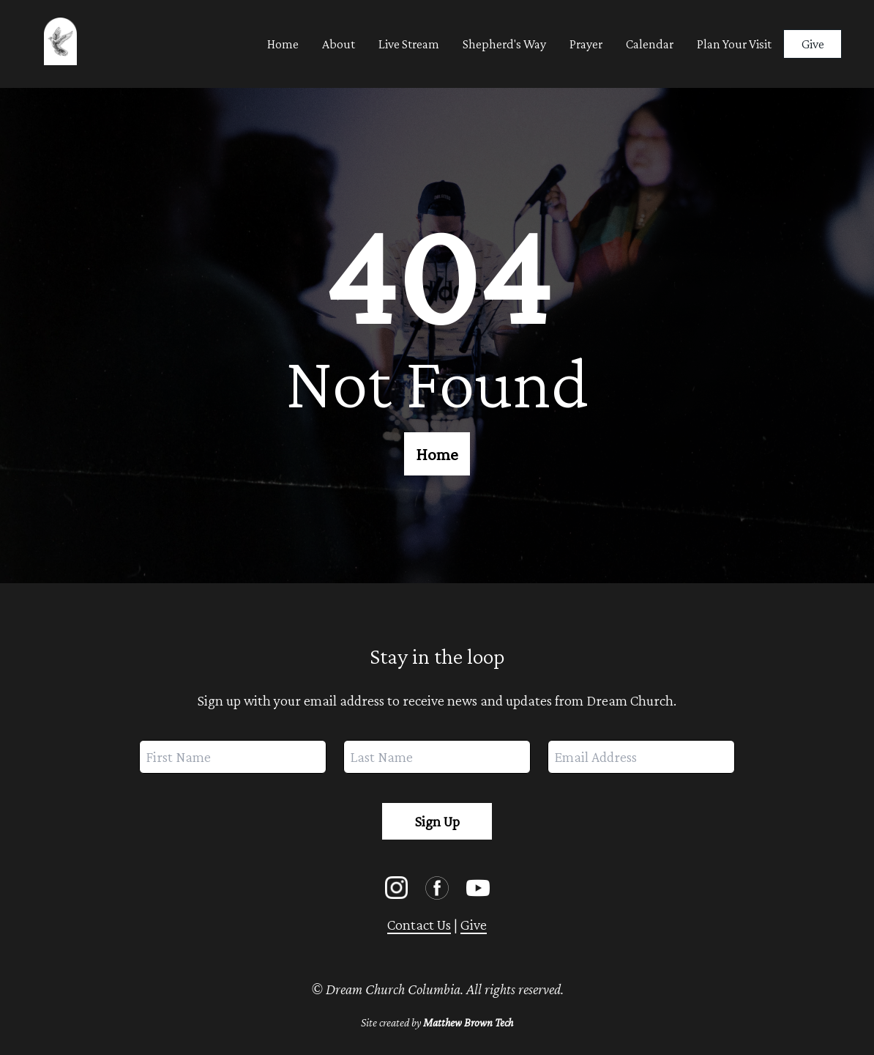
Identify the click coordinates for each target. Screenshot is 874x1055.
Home (437, 454)
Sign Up (437, 821)
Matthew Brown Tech (468, 1022)
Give (813, 44)
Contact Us (419, 925)
